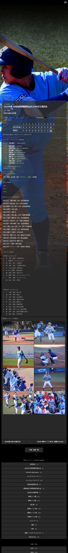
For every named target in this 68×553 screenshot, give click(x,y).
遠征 (34, 525)
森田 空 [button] (16, 156)
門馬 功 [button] (17, 152)
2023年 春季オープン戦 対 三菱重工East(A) (50, 441)
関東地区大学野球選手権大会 (34, 488)
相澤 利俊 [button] (16, 154)
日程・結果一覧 (34, 450)
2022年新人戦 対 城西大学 (12, 441)
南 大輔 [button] (15, 150)
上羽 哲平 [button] (17, 143)
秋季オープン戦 (34, 517)
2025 (34, 548)
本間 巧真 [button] (18, 148)
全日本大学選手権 (34, 492)
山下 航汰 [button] (17, 159)
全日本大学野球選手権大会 (34, 468)
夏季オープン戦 (34, 512)
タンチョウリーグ (34, 476)
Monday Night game (34, 472)
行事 (12, 109)
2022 (8, 110)
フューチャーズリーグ (34, 480)
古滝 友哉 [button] (16, 163)
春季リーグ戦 (34, 496)
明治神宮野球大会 (34, 484)
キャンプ (34, 521)
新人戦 (34, 504)
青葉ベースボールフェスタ (34, 533)
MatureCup (34, 537)
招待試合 (34, 464)
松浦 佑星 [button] (15, 146)
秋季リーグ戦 (34, 500)
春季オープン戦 (34, 508)
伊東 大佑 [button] (15, 161)
